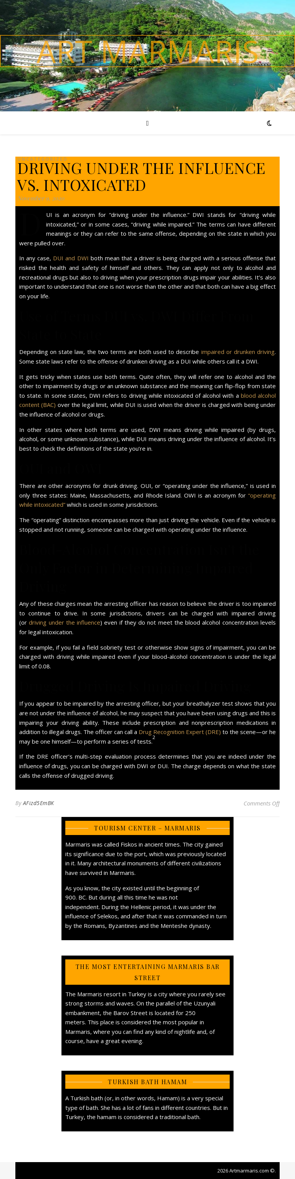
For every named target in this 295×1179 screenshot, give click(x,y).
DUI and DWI (70, 258)
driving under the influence (64, 622)
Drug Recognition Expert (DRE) (179, 732)
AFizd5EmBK (38, 803)
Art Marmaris (147, 51)
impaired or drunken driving (238, 352)
